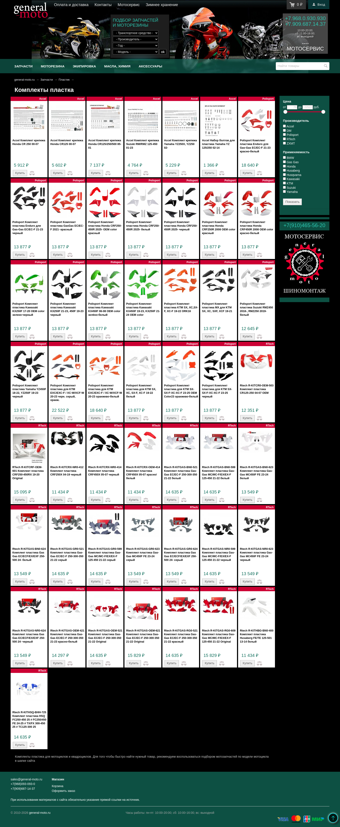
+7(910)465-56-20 (304, 225)
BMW (288, 158)
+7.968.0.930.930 (305, 18)
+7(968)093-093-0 (23, 784)
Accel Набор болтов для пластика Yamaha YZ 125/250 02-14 (218, 144)
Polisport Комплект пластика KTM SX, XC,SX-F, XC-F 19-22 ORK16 (181, 307)
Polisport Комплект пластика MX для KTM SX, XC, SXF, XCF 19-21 (217, 307)
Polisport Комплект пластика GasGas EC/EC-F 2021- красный (67, 226)
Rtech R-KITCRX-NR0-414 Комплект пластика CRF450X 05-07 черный (104, 471)
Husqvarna (292, 175)
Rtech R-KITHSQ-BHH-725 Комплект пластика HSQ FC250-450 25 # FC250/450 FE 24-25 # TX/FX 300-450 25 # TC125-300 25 (29, 719)
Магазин (58, 779)
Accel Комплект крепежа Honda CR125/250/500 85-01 (104, 144)
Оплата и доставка (71, 5)
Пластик (64, 79)
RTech (289, 139)
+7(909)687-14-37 (23, 788)
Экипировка (84, 66)
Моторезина (52, 66)
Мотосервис (129, 5)
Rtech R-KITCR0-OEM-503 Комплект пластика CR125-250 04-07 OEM (256, 389)
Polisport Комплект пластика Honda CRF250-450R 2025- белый (143, 226)
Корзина (57, 786)
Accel (288, 126)
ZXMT (289, 143)
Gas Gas (291, 162)
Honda (289, 166)
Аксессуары (150, 66)
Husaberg (291, 170)
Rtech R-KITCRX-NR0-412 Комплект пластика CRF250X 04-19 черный (66, 471)
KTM (288, 183)
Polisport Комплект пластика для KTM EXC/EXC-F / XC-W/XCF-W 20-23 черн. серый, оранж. (67, 393)
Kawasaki (291, 179)
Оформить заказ (63, 791)
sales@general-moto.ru (26, 779)
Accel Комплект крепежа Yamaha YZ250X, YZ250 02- (180, 144)
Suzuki (289, 187)
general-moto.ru (24, 79)
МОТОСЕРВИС (305, 49)
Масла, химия (117, 66)
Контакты (103, 5)
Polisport (290, 135)
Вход (318, 4)
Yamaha (290, 192)
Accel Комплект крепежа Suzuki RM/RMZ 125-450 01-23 (142, 144)
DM (287, 130)
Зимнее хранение (162, 5)
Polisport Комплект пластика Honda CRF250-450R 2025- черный (181, 226)
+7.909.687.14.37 (305, 24)
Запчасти (23, 66)
